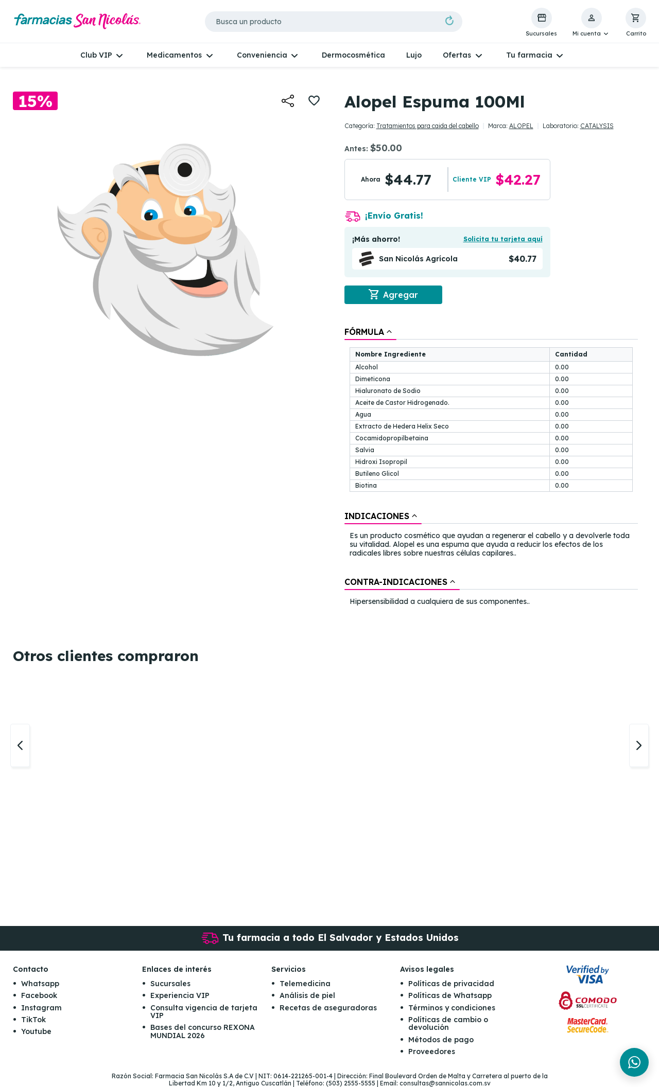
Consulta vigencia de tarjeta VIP (203, 1011)
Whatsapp (40, 983)
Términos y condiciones (451, 1007)
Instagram (41, 1007)
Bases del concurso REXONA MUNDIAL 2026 (202, 1031)
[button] (591, 23)
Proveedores (431, 1051)
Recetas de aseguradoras (328, 1007)
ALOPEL (521, 126)
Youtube (36, 1032)
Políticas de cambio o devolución (448, 1023)
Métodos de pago (441, 1039)
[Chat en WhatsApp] (634, 1062)
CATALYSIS (597, 126)
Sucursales (170, 983)
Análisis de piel (307, 995)
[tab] (370, 332)
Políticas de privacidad (451, 983)
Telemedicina (305, 983)
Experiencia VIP (180, 995)
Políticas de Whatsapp (450, 995)
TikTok (33, 1019)
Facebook (39, 995)
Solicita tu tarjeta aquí (503, 239)
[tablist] (491, 467)
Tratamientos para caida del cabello (427, 126)
